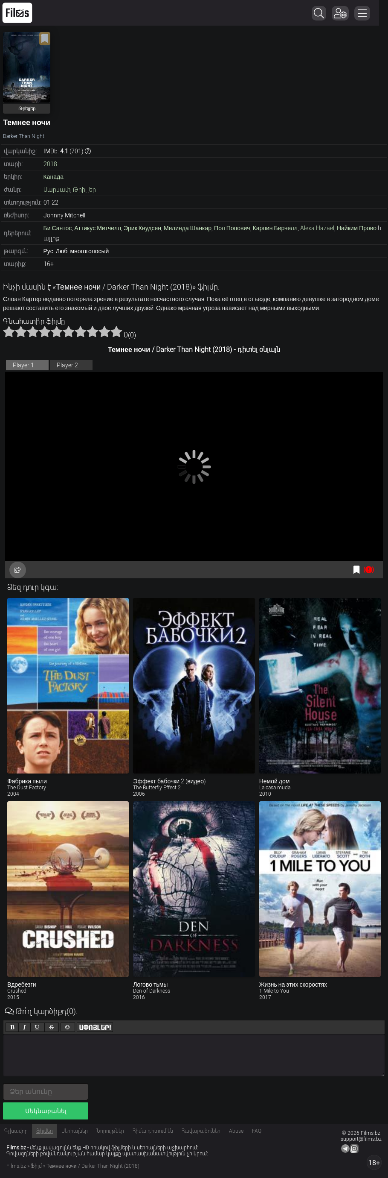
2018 (50, 164)
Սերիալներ (74, 1131)
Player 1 (23, 365)
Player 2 (67, 365)
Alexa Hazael (317, 228)
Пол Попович (232, 228)
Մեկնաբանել (46, 1111)
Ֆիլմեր (44, 1131)
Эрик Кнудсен (142, 228)
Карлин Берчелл (275, 228)
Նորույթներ (110, 1131)
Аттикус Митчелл (97, 228)
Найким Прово (356, 228)
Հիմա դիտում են (153, 1131)
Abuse (236, 1131)
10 (116, 331)
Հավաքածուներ (201, 1131)
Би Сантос (57, 228)
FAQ (256, 1131)
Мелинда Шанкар (187, 228)
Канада (53, 176)
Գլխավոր (16, 1131)
